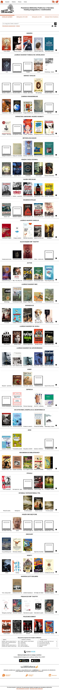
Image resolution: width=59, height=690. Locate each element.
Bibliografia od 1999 (37, 17)
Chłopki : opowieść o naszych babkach (27, 641)
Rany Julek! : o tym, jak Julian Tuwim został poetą (47, 641)
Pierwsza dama (23, 643)
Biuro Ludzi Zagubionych (25, 646)
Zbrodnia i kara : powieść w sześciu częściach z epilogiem (12, 646)
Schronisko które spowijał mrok (44, 643)
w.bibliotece (36, 670)
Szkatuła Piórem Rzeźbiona (51, 17)
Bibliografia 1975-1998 (22, 17)
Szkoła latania (23, 642)
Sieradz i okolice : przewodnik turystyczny (9, 642)
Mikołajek (41, 646)
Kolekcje (18, 26)
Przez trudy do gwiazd (43, 645)
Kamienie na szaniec (5, 643)
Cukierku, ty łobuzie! (24, 645)
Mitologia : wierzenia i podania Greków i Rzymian (10, 641)
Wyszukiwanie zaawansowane (8, 26)
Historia (14, 1)
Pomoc (19, 1)
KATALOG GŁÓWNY (7, 17)
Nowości (7, 1)
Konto (25, 1)
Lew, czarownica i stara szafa (44, 642)
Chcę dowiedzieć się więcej (22, 688)
